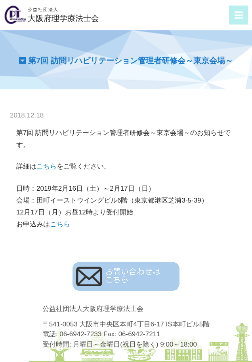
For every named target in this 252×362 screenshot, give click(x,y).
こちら (46, 166)
